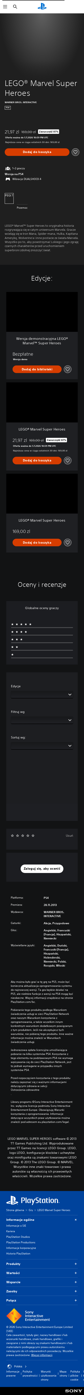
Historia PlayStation (18, 1253)
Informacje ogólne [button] (42, 1220)
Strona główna (15, 1210)
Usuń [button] (69, 836)
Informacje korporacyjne (21, 1248)
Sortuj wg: (18, 737)
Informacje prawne (12, 1373)
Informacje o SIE (16, 1226)
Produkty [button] (42, 1264)
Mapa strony (63, 1373)
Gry (31, 1210)
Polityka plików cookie (75, 1375)
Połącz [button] (42, 1300)
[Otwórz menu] (5, 6)
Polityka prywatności (30, 1373)
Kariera (10, 1231)
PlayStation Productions (20, 1242)
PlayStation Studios (18, 1237)
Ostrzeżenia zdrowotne (25, 1090)
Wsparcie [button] (42, 1282)
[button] (42, 869)
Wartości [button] (42, 1273)
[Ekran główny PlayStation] (42, 7)
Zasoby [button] (42, 1291)
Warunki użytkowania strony (48, 1375)
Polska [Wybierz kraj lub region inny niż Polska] (17, 1366)
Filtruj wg (18, 712)
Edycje (16, 686)
